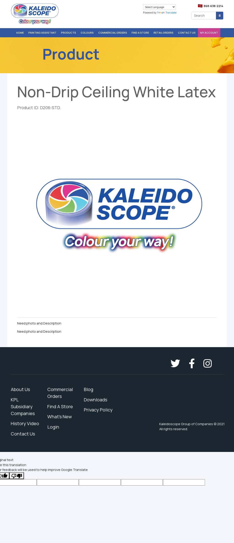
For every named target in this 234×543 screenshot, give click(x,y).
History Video (25, 423)
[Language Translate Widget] (159, 7)
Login (53, 427)
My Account (209, 32)
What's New (59, 416)
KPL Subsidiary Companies (23, 406)
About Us (20, 389)
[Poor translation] (16, 475)
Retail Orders (163, 32)
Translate (166, 12)
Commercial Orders (112, 32)
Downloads (95, 400)
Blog (88, 389)
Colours (87, 32)
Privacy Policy (98, 410)
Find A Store (140, 32)
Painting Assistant (42, 32)
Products (68, 32)
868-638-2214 (213, 6)
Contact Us (187, 32)
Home (20, 32)
